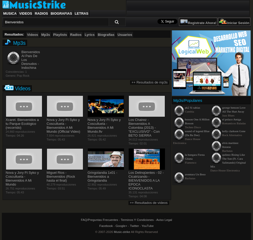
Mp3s (45, 35)
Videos (25, 13)
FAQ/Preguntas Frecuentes (99, 219)
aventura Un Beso (195, 174)
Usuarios (125, 35)
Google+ (121, 225)
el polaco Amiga (231, 119)
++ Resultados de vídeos (149, 203)
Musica (10, 13)
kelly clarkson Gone (234, 131)
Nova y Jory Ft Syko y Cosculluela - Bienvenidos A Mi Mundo (22, 178)
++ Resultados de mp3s (149, 82)
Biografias (61, 13)
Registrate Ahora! (202, 23)
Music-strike (122, 231)
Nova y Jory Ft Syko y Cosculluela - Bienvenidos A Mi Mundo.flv (104, 125)
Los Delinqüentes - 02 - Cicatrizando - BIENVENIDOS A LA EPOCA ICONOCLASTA (146, 180)
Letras (81, 13)
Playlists (60, 35)
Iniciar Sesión (238, 23)
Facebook (106, 225)
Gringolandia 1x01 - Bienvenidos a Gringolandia (102, 176)
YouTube (148, 225)
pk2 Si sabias (192, 107)
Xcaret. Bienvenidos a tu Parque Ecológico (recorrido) (22, 124)
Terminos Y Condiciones (137, 219)
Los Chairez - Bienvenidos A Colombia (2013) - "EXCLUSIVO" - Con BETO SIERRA (144, 127)
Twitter (134, 225)
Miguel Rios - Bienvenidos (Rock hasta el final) (61, 176)
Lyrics (90, 35)
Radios (41, 13)
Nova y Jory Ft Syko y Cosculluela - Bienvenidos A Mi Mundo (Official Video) (63, 125)
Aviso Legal (164, 219)
